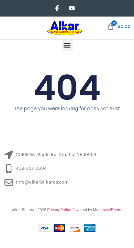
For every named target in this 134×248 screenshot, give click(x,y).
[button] (67, 45)
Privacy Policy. (59, 210)
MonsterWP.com (107, 210)
